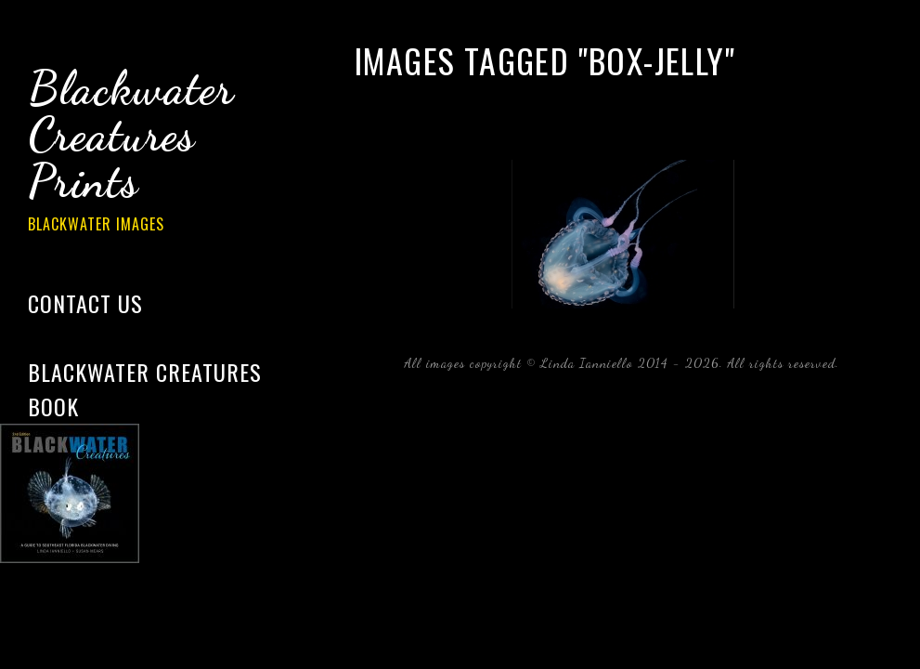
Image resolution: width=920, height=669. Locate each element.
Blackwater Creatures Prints (158, 152)
